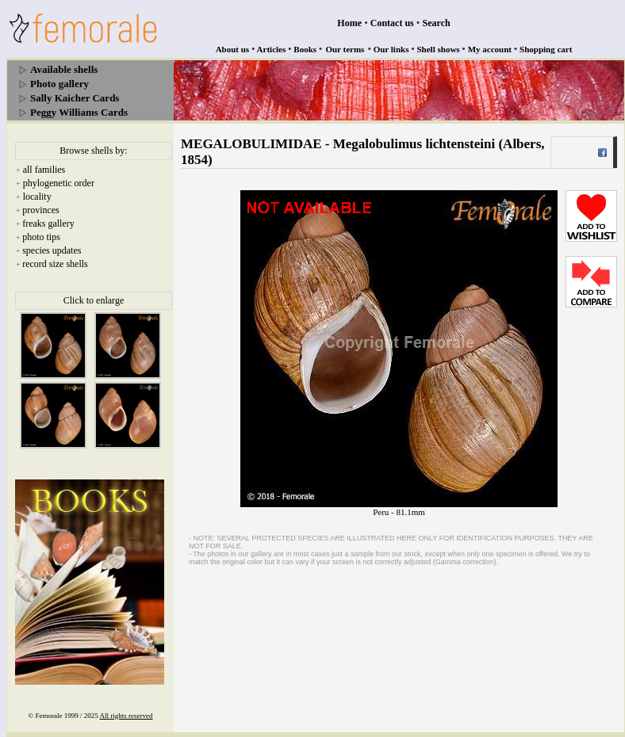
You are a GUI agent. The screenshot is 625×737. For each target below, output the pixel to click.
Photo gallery (59, 84)
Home (349, 23)
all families (44, 169)
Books (304, 49)
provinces (40, 210)
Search (437, 23)
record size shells (55, 263)
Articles (271, 49)
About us (233, 49)
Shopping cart (546, 49)
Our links (391, 49)
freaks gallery (48, 223)
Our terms (344, 49)
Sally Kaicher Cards (74, 98)
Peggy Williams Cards (79, 112)
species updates (51, 250)
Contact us (392, 23)
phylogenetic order (58, 183)
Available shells (64, 69)
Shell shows (438, 49)
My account (490, 49)
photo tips (41, 236)
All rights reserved (126, 716)
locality (37, 196)
